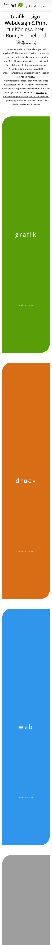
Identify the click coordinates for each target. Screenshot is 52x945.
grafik (29, 6)
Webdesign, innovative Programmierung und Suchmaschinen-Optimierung (26, 96)
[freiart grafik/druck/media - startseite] (13, 5)
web (45, 6)
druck (37, 6)
